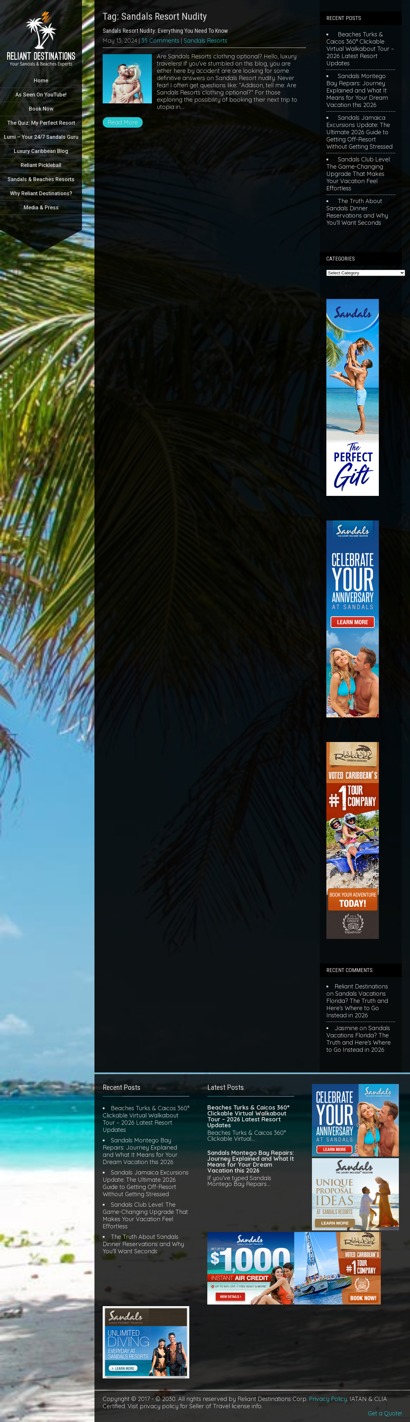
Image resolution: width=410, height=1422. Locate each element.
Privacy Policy (328, 1399)
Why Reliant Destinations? (41, 193)
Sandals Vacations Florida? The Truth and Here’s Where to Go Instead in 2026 (357, 1004)
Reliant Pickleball (41, 165)
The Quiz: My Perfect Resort (41, 123)
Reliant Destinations (361, 986)
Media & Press (41, 207)
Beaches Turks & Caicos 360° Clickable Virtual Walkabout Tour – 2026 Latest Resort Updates (360, 49)
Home (41, 80)
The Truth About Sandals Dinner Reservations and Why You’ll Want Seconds (357, 211)
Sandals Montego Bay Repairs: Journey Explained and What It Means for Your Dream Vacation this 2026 (357, 90)
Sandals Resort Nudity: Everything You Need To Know (165, 30)
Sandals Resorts (205, 40)
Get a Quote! (385, 1413)
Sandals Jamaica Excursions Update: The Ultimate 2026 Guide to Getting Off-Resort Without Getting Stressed (359, 132)
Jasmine (346, 1028)
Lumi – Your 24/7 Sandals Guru (41, 137)
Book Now (41, 109)
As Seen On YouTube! (41, 95)
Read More (123, 122)
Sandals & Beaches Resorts (41, 179)
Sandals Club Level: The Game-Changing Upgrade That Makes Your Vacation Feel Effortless (358, 174)
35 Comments (160, 40)
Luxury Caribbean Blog (41, 151)
